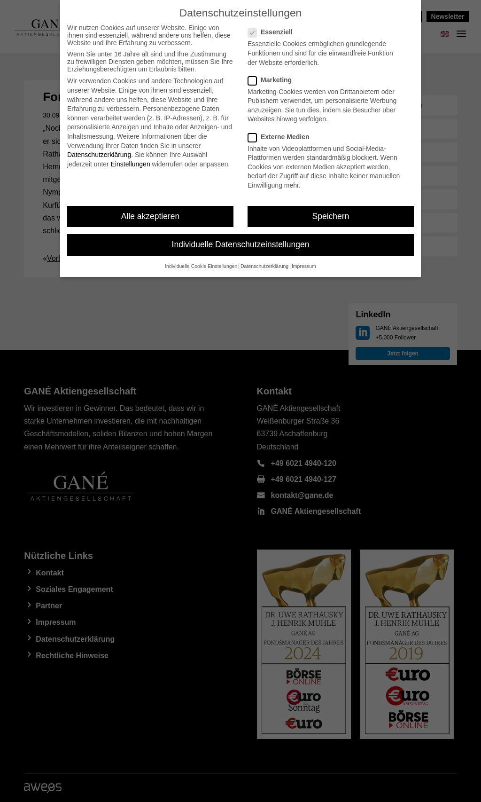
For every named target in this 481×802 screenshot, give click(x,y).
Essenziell (274, 32)
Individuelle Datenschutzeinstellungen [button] (241, 244)
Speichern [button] (330, 216)
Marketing (274, 80)
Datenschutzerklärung (99, 154)
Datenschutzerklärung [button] (264, 266)
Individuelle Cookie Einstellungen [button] (201, 266)
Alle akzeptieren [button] (150, 216)
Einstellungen (130, 164)
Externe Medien (282, 137)
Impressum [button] (304, 266)
